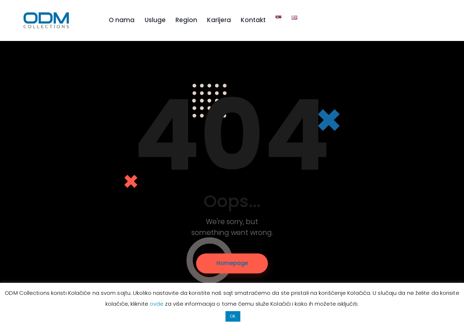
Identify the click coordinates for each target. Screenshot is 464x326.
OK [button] (233, 316)
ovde (157, 304)
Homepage (232, 263)
